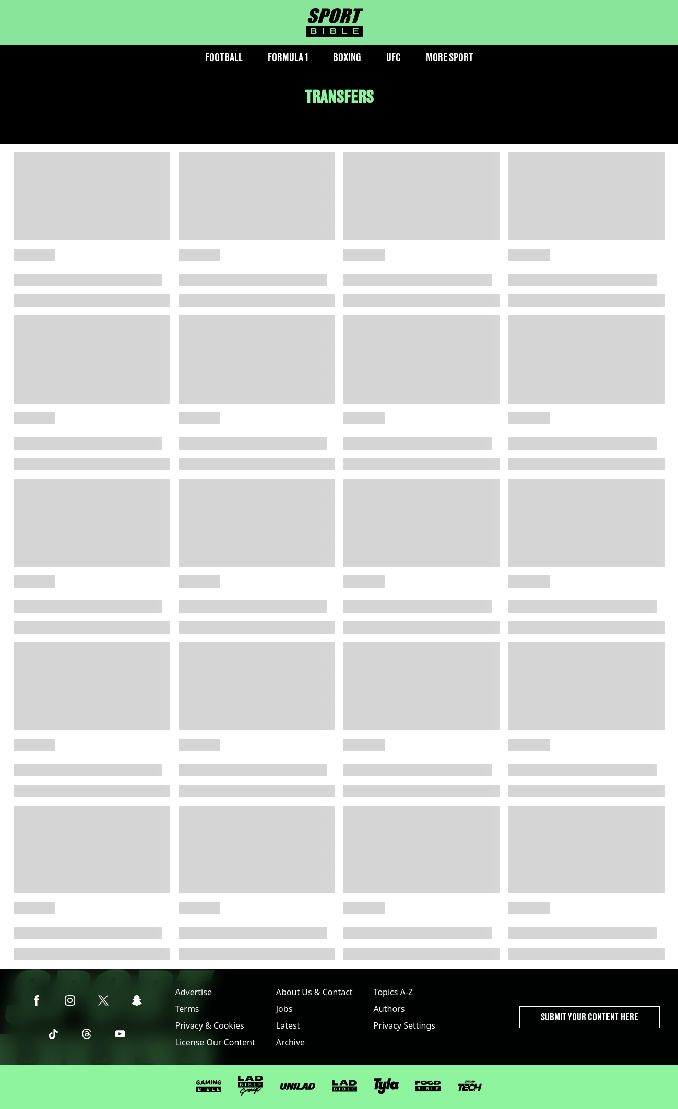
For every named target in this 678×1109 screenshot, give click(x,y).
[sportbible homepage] (334, 22)
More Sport (449, 57)
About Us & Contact (314, 992)
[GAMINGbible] (208, 1086)
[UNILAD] (297, 1086)
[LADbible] (344, 1086)
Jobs (284, 1008)
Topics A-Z (393, 992)
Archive (290, 1042)
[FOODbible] (428, 1086)
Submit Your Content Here (589, 1016)
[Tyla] (386, 1086)
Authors (389, 1008)
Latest (288, 1025)
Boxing (347, 57)
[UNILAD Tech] (469, 1085)
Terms (187, 1008)
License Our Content (215, 1042)
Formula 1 (288, 57)
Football (224, 57)
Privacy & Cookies (209, 1025)
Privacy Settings (404, 1025)
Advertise (193, 992)
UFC (393, 57)
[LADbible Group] (250, 1086)
